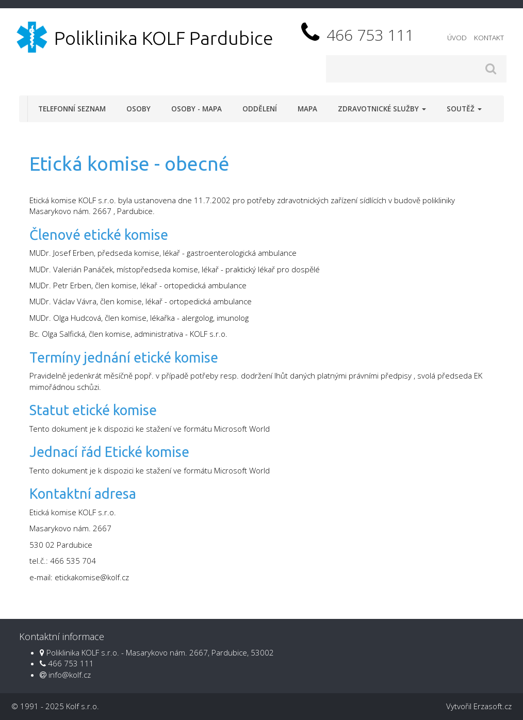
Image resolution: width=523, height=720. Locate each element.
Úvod (457, 37)
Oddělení (259, 108)
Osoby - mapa (196, 108)
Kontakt (489, 37)
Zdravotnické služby (382, 108)
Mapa (307, 108)
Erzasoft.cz (492, 706)
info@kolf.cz (69, 674)
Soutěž (464, 108)
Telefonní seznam (72, 108)
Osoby (138, 108)
